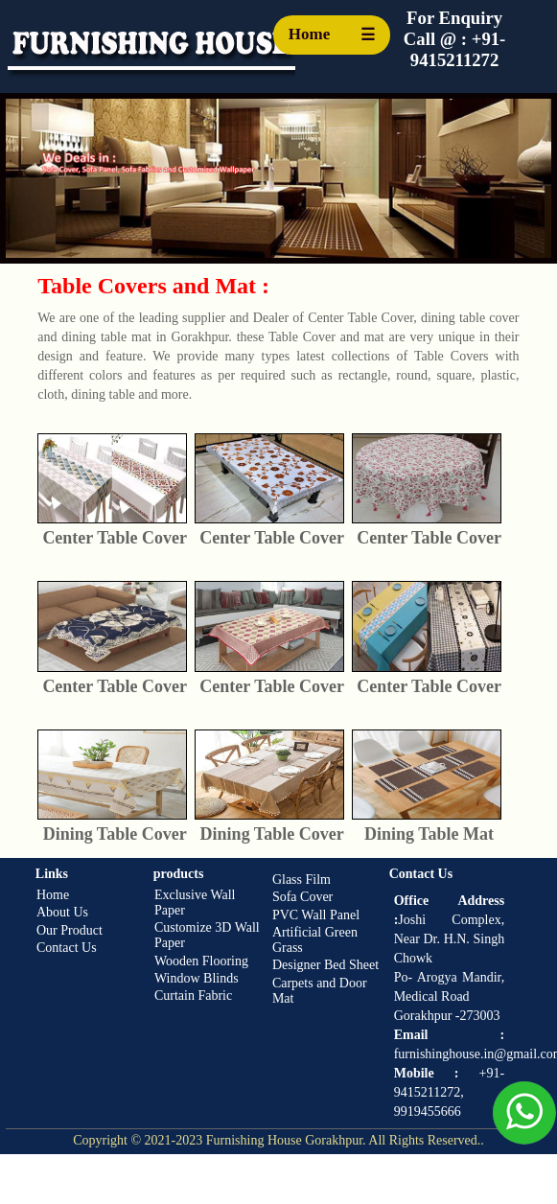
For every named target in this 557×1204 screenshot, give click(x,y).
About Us (62, 912)
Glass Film (301, 879)
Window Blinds (196, 978)
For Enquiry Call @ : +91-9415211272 (455, 39)
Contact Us (66, 947)
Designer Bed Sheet (325, 965)
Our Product (69, 930)
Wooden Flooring (201, 961)
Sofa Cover (302, 897)
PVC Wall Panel (316, 915)
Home (309, 34)
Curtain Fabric (193, 995)
